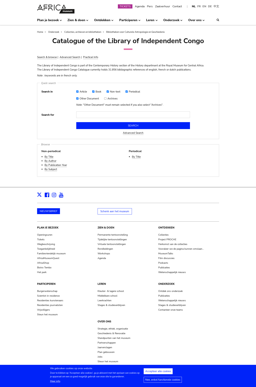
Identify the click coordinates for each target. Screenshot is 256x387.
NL (194, 6)
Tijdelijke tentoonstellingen (112, 239)
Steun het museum (47, 314)
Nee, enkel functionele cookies (162, 380)
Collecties (163, 234)
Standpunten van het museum (114, 338)
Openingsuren (44, 234)
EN (204, 6)
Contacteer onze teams (170, 309)
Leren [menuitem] (152, 21)
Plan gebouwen (106, 352)
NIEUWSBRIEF (48, 211)
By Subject (51, 169)
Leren (102, 284)
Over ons (104, 321)
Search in (47, 91)
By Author (50, 161)
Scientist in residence (48, 295)
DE (210, 6)
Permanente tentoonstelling (113, 234)
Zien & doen (106, 227)
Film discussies (166, 258)
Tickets (41, 239)
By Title (49, 157)
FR (199, 6)
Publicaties (164, 267)
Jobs (100, 356)
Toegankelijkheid (46, 248)
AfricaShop (43, 263)
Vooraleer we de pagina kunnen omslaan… (181, 248)
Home (40, 32)
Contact (177, 6)
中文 (216, 6)
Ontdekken (166, 227)
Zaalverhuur (162, 6)
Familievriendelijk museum (51, 253)
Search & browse (47, 57)
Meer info (55, 382)
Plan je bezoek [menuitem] (49, 21)
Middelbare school (107, 295)
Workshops (104, 253)
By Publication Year (56, 165)
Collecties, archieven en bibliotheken (82, 32)
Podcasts (163, 263)
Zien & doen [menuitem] (77, 21)
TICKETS (125, 6)
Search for (47, 115)
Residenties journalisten (50, 305)
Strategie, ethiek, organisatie (113, 328)
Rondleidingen (105, 248)
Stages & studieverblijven (111, 305)
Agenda (140, 6)
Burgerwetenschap (47, 291)
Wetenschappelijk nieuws (172, 272)
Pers (150, 6)
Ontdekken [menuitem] (104, 21)
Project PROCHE (167, 239)
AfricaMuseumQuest (48, 258)
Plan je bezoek (47, 227)
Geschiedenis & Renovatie (111, 333)
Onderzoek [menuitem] (173, 21)
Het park (41, 272)
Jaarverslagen (105, 347)
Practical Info (90, 57)
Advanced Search (70, 57)
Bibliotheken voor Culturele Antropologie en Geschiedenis (135, 32)
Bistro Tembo (44, 267)
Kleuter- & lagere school (111, 291)
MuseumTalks (165, 253)
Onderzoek (53, 32)
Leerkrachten (104, 300)
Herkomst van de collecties (172, 244)
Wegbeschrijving (46, 244)
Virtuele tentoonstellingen (112, 244)
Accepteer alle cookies (158, 372)
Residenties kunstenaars (50, 300)
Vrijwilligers (43, 309)
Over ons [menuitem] (196, 21)
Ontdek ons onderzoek (170, 291)
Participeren (46, 284)
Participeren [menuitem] (130, 21)
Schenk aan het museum (114, 211)
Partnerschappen (107, 342)
